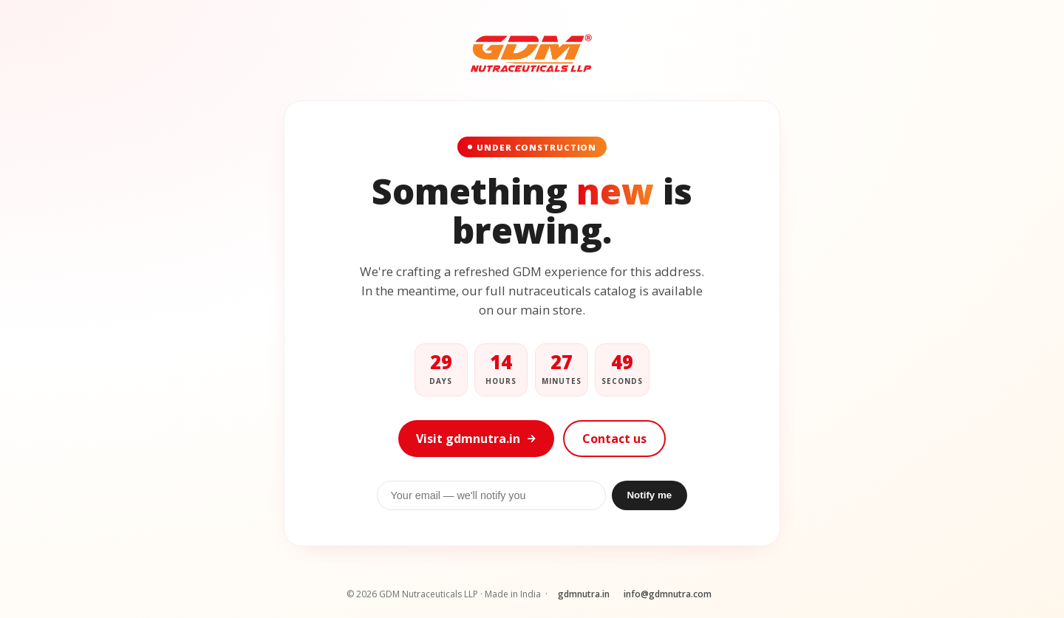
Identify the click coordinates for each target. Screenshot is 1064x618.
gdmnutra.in (584, 594)
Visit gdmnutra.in (476, 438)
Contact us (614, 438)
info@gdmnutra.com (668, 594)
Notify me (649, 495)
